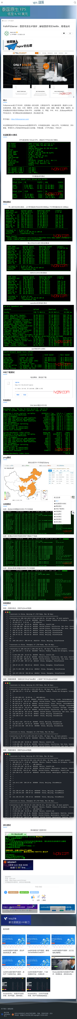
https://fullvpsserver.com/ (20, 119)
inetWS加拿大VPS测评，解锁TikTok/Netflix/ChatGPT (38, 951)
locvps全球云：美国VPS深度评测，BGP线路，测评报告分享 (13, 995)
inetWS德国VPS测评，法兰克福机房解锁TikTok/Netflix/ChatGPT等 (63, 952)
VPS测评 (11, 21)
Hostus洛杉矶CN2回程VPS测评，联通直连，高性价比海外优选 (62, 973)
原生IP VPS (24, 892)
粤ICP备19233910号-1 (7, 1014)
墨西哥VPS (34, 892)
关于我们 (4, 1009)
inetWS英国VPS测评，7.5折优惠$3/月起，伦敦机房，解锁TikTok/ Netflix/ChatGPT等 (38, 973)
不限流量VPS (13, 892)
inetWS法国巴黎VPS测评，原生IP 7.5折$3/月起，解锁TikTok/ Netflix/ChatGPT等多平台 (13, 973)
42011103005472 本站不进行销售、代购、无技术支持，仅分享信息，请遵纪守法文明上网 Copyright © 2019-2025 (34, 1014)
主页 (5, 21)
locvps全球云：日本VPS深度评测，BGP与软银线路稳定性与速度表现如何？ (38, 995)
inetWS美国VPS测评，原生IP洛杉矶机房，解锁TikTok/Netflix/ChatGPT (13, 952)
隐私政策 (10, 1009)
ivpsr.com (14, 32)
